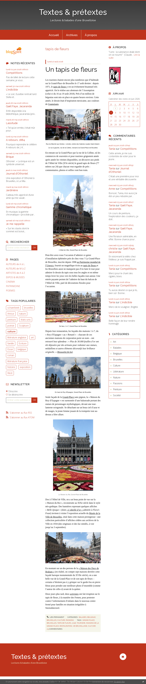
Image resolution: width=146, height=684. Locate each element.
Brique (10, 156)
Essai (10, 349)
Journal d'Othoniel (17, 173)
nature (22, 313)
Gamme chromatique (19, 207)
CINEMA (10, 281)
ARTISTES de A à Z (15, 272)
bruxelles (28, 307)
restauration (66, 626)
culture (11, 331)
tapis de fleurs (60, 87)
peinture (11, 319)
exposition (25, 367)
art (32, 337)
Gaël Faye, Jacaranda (19, 106)
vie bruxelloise (80, 626)
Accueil (54, 35)
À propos (91, 35)
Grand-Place (68, 397)
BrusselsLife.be (65, 352)
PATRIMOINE (13, 286)
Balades (82, 617)
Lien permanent (55, 617)
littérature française (17, 361)
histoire (11, 367)
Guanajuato (53, 104)
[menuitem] (53, 35)
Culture (61, 620)
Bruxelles (51, 620)
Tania (112, 148)
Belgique (91, 617)
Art (114, 341)
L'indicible (12, 89)
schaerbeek (13, 307)
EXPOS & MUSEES (15, 277)
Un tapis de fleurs (71, 69)
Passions (70, 620)
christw (113, 248)
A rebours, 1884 (15, 139)
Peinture (117, 389)
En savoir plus (119, 681)
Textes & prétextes (73, 12)
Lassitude (12, 123)
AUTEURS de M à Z (16, 268)
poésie (10, 325)
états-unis (26, 319)
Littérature (118, 371)
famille (10, 343)
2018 (74, 623)
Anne (112, 188)
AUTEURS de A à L (15, 264)
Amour (10, 313)
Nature (116, 377)
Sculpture (24, 325)
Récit (9, 373)
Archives (72, 35)
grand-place (89, 620)
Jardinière (12, 190)
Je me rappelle (15, 223)
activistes (74, 594)
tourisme (81, 623)
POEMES (10, 290)
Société (117, 395)
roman (10, 355)
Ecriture (23, 343)
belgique (22, 349)
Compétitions (14, 72)
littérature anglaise (16, 337)
